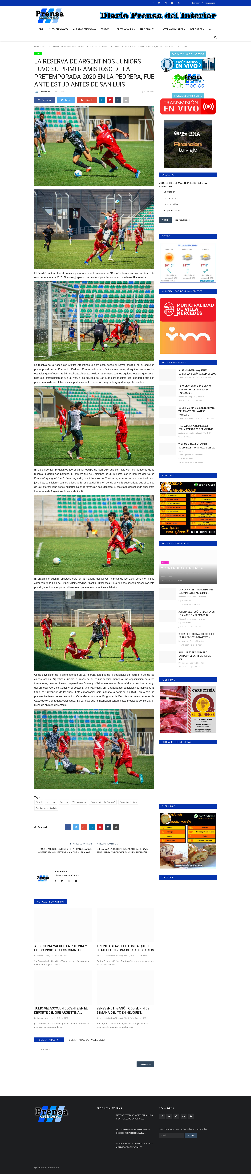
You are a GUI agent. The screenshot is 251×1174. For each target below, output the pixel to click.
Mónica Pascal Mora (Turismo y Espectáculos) (192, 598)
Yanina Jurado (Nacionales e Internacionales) (190, 456)
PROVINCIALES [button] (126, 29)
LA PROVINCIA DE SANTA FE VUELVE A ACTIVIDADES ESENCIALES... (134, 1145)
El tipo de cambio (172, 210)
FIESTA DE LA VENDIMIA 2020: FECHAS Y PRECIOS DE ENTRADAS (196, 428)
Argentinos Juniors (128, 802)
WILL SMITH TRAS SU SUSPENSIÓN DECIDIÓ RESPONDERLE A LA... (133, 1131)
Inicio (36, 46)
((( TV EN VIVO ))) (58, 29)
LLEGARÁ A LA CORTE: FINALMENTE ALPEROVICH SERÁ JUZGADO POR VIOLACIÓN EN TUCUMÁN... (123, 851)
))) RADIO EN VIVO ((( (84, 29)
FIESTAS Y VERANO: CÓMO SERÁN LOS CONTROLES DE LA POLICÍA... (134, 1117)
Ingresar (196, 3)
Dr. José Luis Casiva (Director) (110, 955)
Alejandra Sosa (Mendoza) (190, 433)
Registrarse (210, 3)
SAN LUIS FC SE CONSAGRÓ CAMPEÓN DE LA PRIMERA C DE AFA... (194, 655)
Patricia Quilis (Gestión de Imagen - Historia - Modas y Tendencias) (184, 575)
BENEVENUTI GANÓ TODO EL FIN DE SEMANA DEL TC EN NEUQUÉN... (123, 1010)
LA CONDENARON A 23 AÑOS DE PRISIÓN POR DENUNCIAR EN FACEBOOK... (194, 389)
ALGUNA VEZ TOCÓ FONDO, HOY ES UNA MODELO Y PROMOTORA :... (196, 613)
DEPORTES (46, 46)
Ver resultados (182, 219)
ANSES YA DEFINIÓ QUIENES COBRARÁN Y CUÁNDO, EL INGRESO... (197, 372)
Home (40, 29)
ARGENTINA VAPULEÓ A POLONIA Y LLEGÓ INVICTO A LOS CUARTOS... (60, 948)
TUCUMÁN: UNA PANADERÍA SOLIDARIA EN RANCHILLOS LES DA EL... (196, 447)
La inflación (169, 191)
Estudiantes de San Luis (46, 808)
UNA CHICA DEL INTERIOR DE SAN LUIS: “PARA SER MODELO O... (195, 591)
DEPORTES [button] (197, 29)
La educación (170, 198)
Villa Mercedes (79, 802)
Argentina (51, 802)
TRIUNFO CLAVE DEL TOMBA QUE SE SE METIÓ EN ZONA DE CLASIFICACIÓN (125, 948)
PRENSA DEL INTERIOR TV (188, 95)
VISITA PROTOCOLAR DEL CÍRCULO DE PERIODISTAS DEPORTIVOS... (196, 636)
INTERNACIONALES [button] (173, 29)
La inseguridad (170, 204)
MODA (164, 562)
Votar (165, 220)
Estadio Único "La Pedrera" (103, 802)
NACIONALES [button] (148, 29)
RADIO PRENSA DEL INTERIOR (188, 54)
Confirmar (145, 1064)
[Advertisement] (188, 993)
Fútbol (56, 46)
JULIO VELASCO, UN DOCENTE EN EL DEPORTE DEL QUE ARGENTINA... (61, 1010)
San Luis (64, 802)
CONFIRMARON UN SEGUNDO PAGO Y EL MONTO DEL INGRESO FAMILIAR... (196, 411)
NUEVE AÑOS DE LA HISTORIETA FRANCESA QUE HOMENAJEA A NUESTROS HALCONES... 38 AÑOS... (65, 851)
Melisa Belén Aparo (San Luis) (191, 396)
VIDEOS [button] (106, 29)
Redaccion (42, 92)
